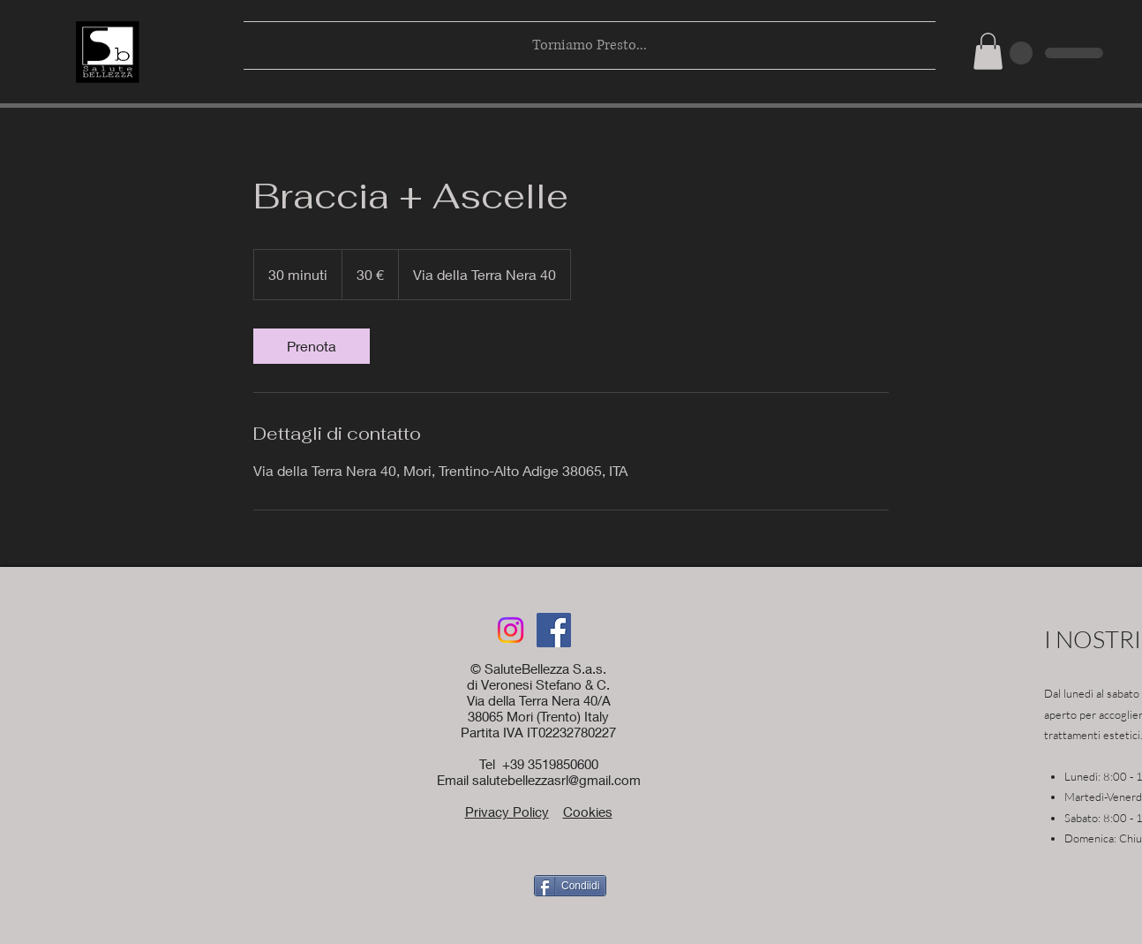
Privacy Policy (507, 811)
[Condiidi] (570, 885)
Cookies (587, 811)
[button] (988, 51)
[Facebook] (554, 630)
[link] (311, 346)
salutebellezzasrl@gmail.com (556, 780)
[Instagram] (510, 630)
